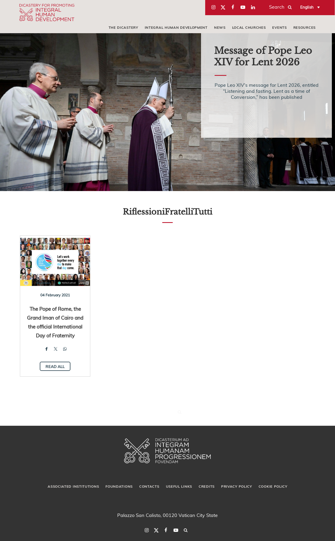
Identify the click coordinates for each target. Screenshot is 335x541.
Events (279, 27)
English (307, 7)
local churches (249, 27)
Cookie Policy (273, 486)
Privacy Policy (236, 486)
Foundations (119, 486)
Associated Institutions (73, 486)
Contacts (149, 486)
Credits (207, 486)
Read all (55, 366)
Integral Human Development (176, 27)
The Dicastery (123, 27)
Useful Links (179, 486)
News (220, 27)
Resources (304, 27)
